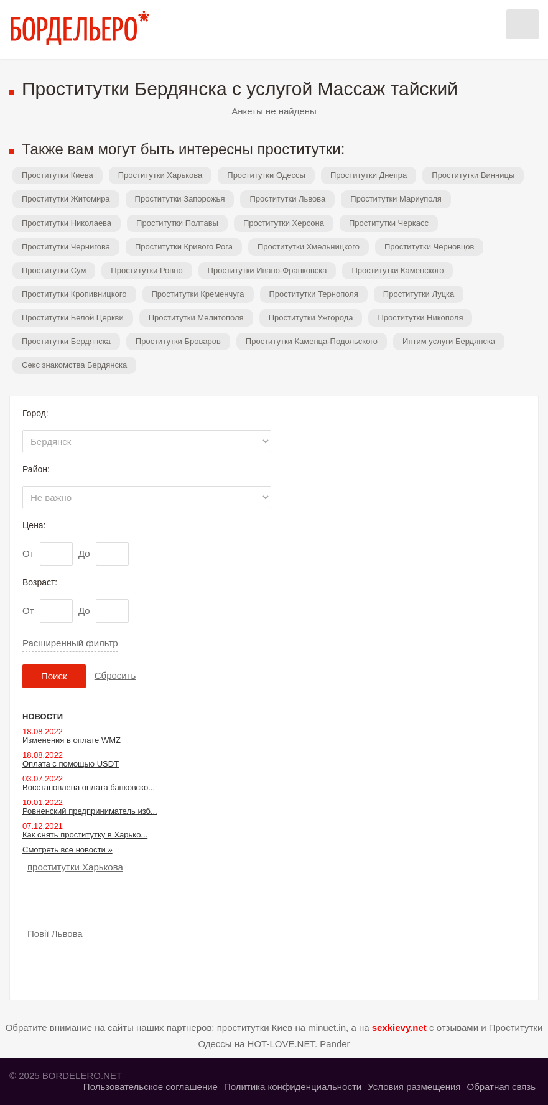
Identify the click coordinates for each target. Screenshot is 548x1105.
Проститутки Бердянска (66, 341)
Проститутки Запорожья (180, 198)
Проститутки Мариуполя (395, 198)
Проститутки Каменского (397, 270)
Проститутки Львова (287, 198)
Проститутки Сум (54, 270)
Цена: (34, 525)
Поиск (54, 676)
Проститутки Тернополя (313, 294)
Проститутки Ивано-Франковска (267, 270)
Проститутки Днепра (368, 175)
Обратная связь (501, 1086)
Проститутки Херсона (283, 223)
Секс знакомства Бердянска (74, 365)
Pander (335, 1043)
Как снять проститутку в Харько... (84, 834)
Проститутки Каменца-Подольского (312, 341)
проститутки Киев (255, 1027)
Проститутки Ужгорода (311, 317)
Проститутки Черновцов (429, 246)
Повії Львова (55, 933)
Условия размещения (414, 1086)
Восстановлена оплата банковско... (88, 787)
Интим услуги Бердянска (448, 341)
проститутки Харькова (75, 867)
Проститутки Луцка (418, 294)
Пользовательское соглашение (150, 1086)
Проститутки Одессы (266, 175)
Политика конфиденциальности (292, 1086)
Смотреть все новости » (67, 849)
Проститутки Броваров (178, 341)
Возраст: (39, 582)
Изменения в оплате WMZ (71, 740)
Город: (35, 413)
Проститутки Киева (57, 175)
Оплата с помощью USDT (70, 763)
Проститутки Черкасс (389, 223)
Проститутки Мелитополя (196, 317)
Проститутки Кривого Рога (184, 246)
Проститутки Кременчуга (198, 294)
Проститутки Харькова (160, 175)
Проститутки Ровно (146, 270)
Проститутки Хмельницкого (309, 246)
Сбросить (115, 675)
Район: (36, 469)
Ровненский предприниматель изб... (89, 811)
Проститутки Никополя (420, 317)
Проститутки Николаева (66, 223)
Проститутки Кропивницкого (74, 294)
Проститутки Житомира (66, 198)
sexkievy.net (399, 1027)
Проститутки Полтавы (177, 223)
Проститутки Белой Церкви (73, 317)
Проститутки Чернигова (66, 246)
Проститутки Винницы (473, 175)
